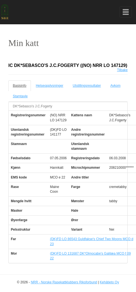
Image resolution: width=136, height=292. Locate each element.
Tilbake (122, 70)
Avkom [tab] (115, 86)
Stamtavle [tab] (20, 96)
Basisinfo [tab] (19, 86)
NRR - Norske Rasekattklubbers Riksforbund (64, 282)
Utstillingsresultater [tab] (87, 86)
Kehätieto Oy (109, 282)
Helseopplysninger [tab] (49, 86)
